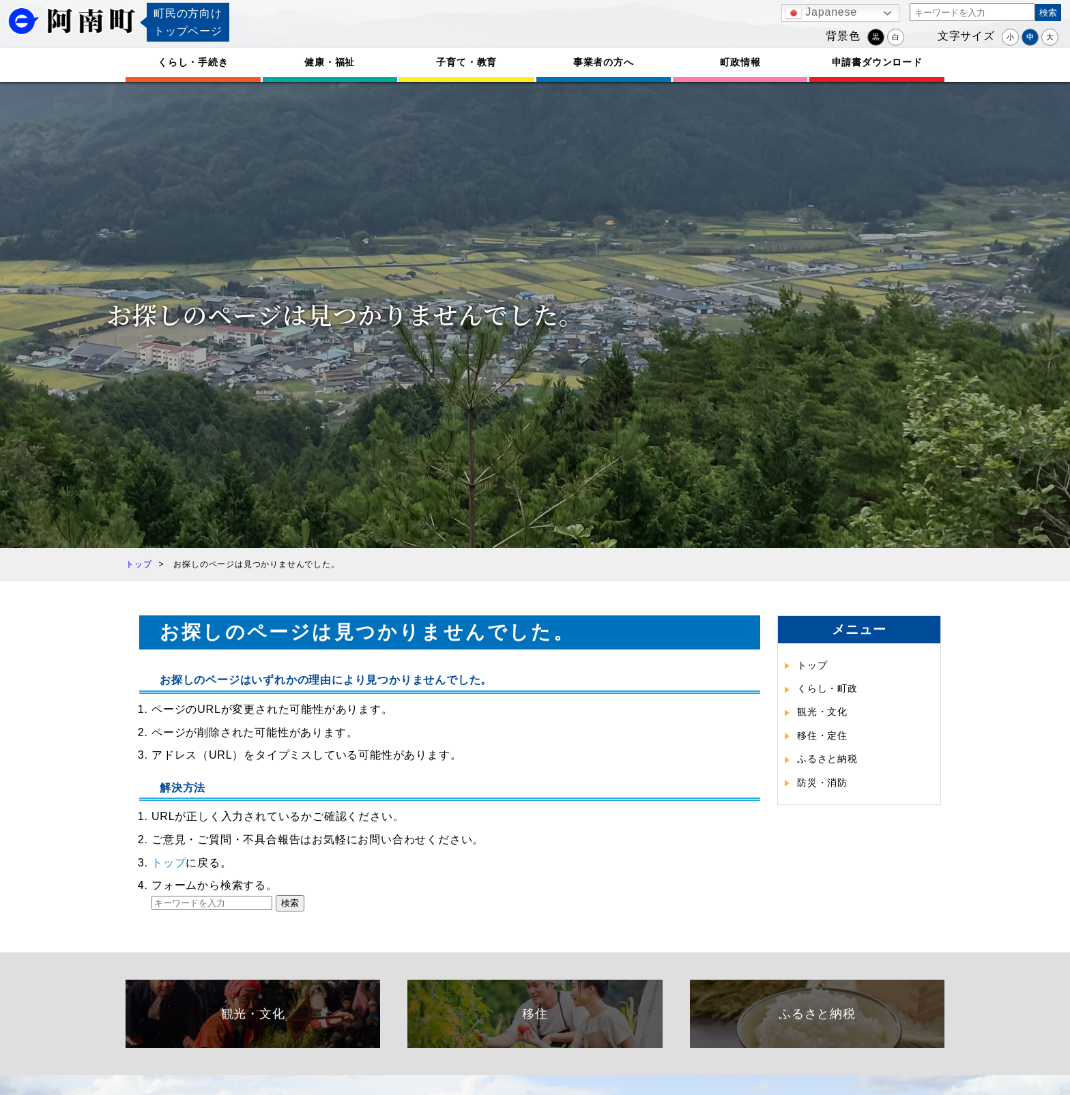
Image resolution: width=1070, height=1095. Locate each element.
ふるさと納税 (827, 758)
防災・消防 (822, 782)
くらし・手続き (193, 62)
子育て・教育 (466, 62)
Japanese (821, 13)
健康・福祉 (329, 62)
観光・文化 (822, 711)
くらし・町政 (827, 688)
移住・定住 (822, 735)
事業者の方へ (603, 62)
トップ (168, 862)
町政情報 (740, 62)
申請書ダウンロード (877, 62)
